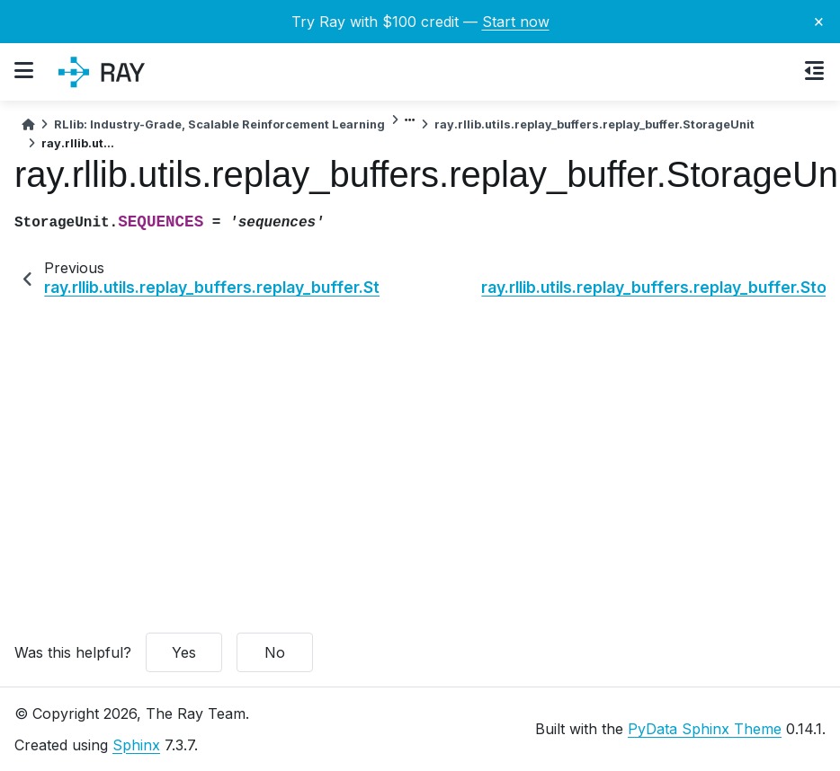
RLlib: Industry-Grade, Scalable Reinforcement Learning (219, 124)
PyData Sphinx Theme (705, 729)
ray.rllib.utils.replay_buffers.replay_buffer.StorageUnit (594, 124)
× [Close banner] (819, 20)
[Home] (28, 124)
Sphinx (136, 745)
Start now (516, 22)
